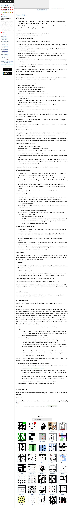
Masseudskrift (3, 64)
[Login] (1, 1)
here (17, 402)
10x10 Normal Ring (5, 41)
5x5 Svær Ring (4, 36)
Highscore (7, 64)
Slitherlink (4, 5)
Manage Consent (52, 406)
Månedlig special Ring (5, 57)
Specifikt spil (9, 61)
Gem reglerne (12, 32)
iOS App (7, 69)
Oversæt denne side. (4, 16)
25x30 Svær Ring (5, 52)
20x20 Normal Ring (5, 47)
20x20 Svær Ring (5, 49)
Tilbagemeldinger (3, 61)
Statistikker (11, 64)
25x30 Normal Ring (5, 51)
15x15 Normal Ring (5, 44)
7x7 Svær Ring (4, 39)
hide (45, 416)
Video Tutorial (5, 32)
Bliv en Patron (7, 59)
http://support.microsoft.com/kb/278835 (35, 368)
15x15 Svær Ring (5, 46)
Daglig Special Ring (5, 54)
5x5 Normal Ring (5, 34)
